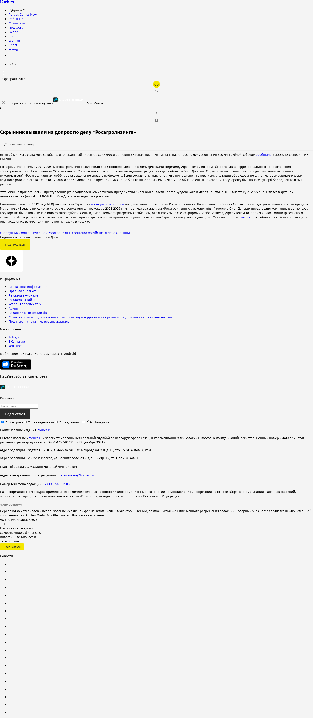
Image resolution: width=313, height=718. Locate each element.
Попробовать (95, 103)
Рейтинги (16, 19)
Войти (12, 64)
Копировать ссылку (19, 144)
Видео (13, 32)
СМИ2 (3, 505)
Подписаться (15, 244)
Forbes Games (23, 14)
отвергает (246, 217)
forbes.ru (45, 430)
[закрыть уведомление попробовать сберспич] (3, 102)
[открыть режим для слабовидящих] (156, 84)
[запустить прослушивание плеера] (156, 91)
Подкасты (16, 27)
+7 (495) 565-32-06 (56, 484)
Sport (13, 45)
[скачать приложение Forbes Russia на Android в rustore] (15, 364)
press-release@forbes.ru (75, 475)
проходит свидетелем (107, 204)
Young (13, 49)
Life (11, 36)
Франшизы (17, 23)
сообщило (264, 154)
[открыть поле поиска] (3, 73)
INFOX (17, 505)
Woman (14, 40)
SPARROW (10, 505)
